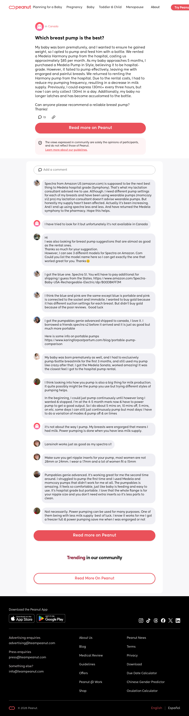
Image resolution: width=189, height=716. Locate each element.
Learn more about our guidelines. (66, 150)
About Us (85, 638)
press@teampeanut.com (27, 657)
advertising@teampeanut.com (32, 643)
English (156, 708)
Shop (83, 691)
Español (174, 708)
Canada (53, 26)
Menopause (135, 7)
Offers (83, 673)
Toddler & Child (110, 7)
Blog (82, 646)
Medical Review (91, 655)
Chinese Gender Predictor (146, 682)
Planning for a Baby (47, 7)
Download (134, 664)
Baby (90, 7)
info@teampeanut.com (26, 671)
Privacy (132, 655)
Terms (131, 646)
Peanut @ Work (90, 682)
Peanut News (136, 638)
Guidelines (87, 664)
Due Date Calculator (142, 673)
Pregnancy (74, 7)
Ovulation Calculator (142, 691)
